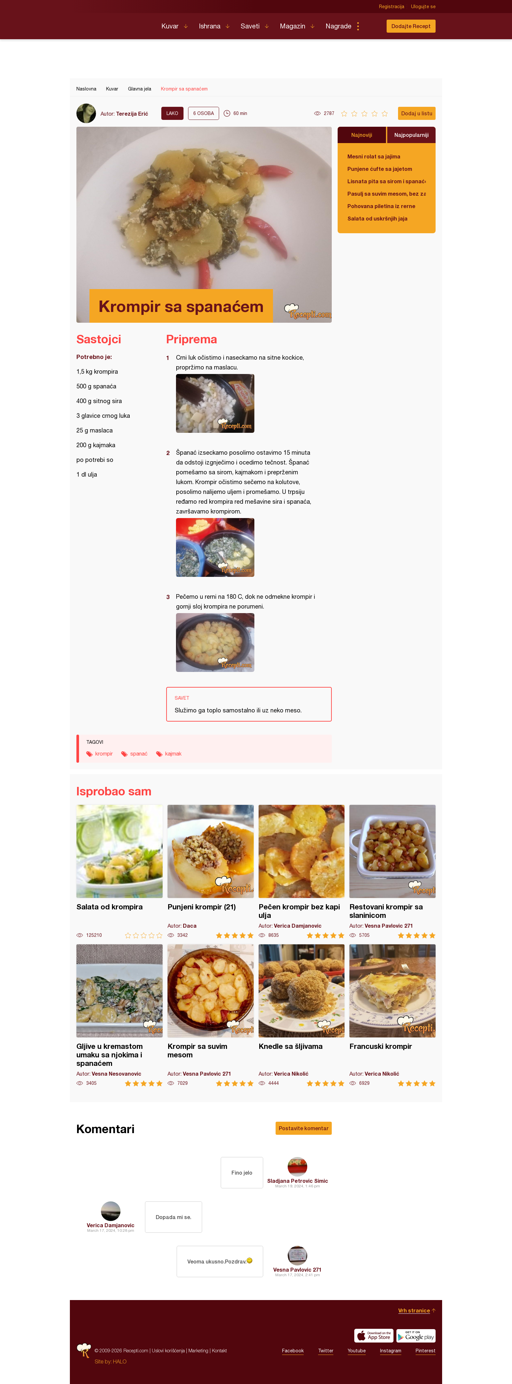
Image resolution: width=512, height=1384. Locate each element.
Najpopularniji (411, 135)
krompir (104, 754)
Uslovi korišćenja (168, 1350)
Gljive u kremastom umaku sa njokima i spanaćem (119, 1015)
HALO (119, 1361)
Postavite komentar (303, 1128)
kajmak (173, 754)
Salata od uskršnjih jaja (377, 218)
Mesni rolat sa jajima (373, 156)
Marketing (198, 1350)
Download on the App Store (373, 1336)
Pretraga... (371, 26)
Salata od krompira (119, 871)
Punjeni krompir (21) (211, 871)
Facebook (293, 1350)
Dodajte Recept (411, 26)
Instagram (390, 1350)
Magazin (292, 26)
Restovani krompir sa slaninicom (392, 871)
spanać (139, 754)
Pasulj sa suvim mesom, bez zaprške (386, 193)
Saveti (250, 26)
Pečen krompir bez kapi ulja (302, 871)
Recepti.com (114, 23)
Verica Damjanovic (111, 1225)
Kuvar (170, 26)
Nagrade (338, 26)
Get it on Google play (416, 1336)
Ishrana (209, 26)
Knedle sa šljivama (302, 1015)
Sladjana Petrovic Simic (297, 1181)
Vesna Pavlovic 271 (297, 1269)
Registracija (391, 6)
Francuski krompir (392, 1015)
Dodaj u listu (416, 113)
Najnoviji (361, 135)
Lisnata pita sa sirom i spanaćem (386, 181)
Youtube (357, 1350)
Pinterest (426, 1350)
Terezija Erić (132, 113)
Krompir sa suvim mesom (211, 1015)
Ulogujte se (423, 6)
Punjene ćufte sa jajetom (379, 169)
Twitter (325, 1350)
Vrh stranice (414, 1310)
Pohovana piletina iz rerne (381, 206)
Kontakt (219, 1350)
